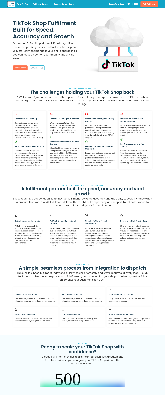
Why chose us (37, 68)
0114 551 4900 (132, 4)
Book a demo (20, 68)
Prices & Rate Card (115, 4)
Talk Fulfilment (149, 4)
